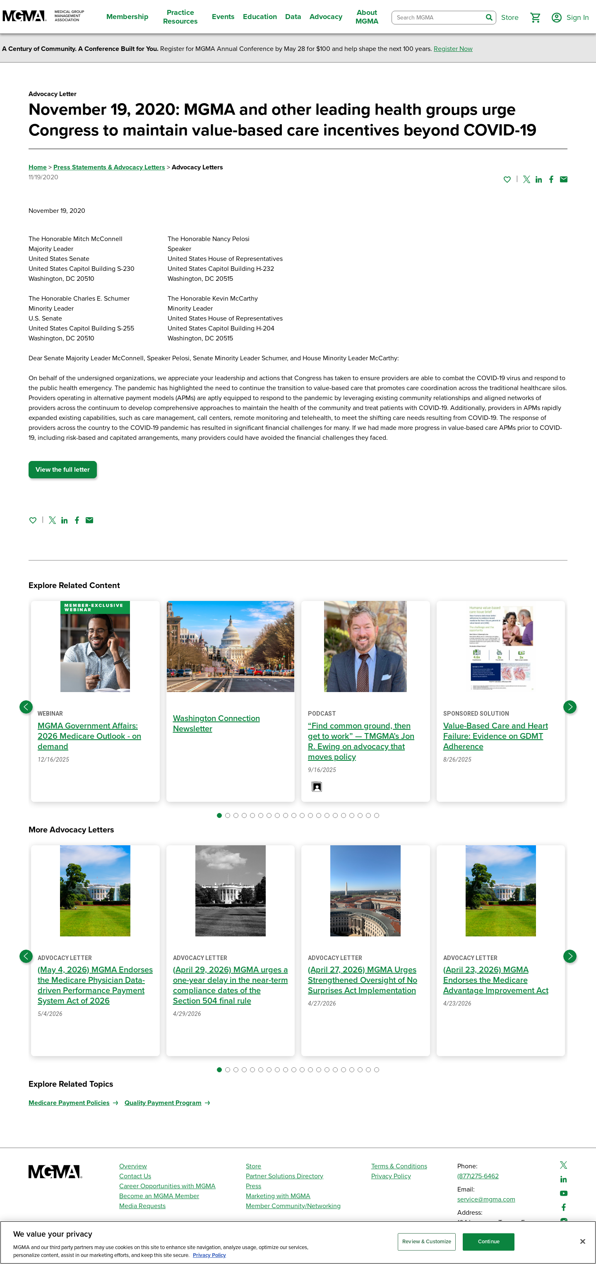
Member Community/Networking (293, 1206)
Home (38, 167)
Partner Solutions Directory (284, 1176)
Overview (133, 1166)
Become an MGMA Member (159, 1196)
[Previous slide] (26, 707)
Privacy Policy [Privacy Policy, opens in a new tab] (209, 1255)
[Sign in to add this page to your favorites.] (507, 179)
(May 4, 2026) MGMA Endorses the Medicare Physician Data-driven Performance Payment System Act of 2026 (95, 985)
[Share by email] (563, 179)
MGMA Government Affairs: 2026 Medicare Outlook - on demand (89, 736)
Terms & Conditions (399, 1166)
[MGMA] (43, 17)
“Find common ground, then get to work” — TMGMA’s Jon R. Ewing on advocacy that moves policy (361, 741)
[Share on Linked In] (539, 179)
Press (253, 1186)
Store (253, 1166)
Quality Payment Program (163, 1103)
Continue (489, 1241)
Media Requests (142, 1206)
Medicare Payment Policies (69, 1103)
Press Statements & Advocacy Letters (109, 167)
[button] (535, 18)
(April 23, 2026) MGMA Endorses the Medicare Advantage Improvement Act (495, 980)
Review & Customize (426, 1241)
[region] (298, 1242)
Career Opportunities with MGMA (167, 1186)
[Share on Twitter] (526, 179)
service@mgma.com (486, 1199)
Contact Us (135, 1176)
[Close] (583, 1242)
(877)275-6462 (478, 1176)
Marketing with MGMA (278, 1196)
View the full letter (63, 470)
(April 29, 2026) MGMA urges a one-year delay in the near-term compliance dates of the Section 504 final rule (230, 985)
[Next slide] (570, 707)
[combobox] (437, 17)
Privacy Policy (391, 1176)
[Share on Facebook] (551, 179)
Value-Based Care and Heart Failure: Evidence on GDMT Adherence (495, 736)
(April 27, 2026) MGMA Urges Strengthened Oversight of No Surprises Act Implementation (362, 980)
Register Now (453, 49)
